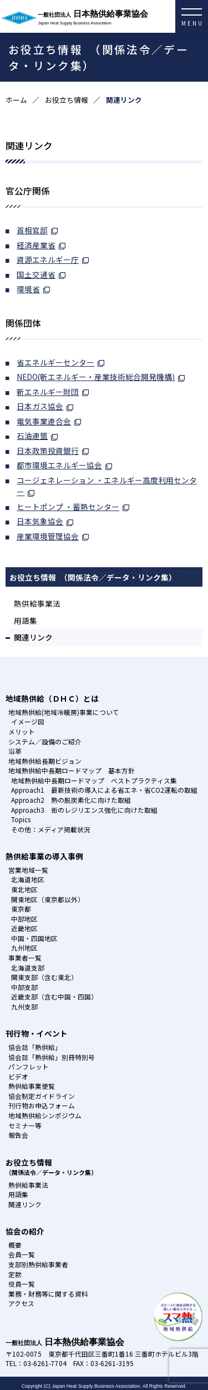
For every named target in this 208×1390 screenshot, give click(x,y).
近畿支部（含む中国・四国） (54, 996)
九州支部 (24, 1006)
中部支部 (24, 987)
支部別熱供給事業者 (38, 1264)
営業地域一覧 (28, 869)
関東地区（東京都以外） (47, 899)
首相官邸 (32, 230)
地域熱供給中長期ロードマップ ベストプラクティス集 (94, 780)
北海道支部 (27, 967)
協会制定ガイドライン (41, 1096)
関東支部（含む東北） (44, 977)
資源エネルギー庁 (48, 259)
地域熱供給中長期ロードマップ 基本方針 (71, 770)
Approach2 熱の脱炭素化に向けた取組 (71, 799)
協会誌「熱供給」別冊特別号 (51, 1057)
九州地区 (24, 947)
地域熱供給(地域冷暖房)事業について (63, 712)
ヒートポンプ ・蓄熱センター (68, 506)
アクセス (21, 1303)
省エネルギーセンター (55, 362)
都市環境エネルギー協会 (59, 465)
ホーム (16, 99)
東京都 (21, 908)
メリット (21, 731)
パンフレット (28, 1066)
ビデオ (18, 1076)
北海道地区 (27, 879)
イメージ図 (27, 721)
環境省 (28, 288)
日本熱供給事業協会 (123, 18)
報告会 (18, 1134)
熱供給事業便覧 (31, 1086)
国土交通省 (36, 274)
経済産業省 (36, 245)
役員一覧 (21, 1283)
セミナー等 (25, 1125)
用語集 (25, 620)
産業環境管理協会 (48, 536)
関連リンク (33, 637)
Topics (21, 819)
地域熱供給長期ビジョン (45, 761)
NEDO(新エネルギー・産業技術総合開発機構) (96, 376)
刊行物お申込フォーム (41, 1105)
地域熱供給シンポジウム (45, 1115)
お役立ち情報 (66, 99)
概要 (15, 1244)
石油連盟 (32, 435)
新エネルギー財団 (48, 391)
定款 (15, 1274)
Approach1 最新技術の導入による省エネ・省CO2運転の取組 (104, 789)
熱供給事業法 (37, 603)
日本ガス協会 (40, 406)
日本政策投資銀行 (48, 450)
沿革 (15, 751)
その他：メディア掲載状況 (50, 829)
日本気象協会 (40, 521)
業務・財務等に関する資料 (48, 1293)
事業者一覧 (25, 957)
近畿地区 (24, 928)
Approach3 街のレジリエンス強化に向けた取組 (84, 809)
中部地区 (24, 918)
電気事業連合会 (44, 421)
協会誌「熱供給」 (35, 1047)
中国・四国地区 (34, 938)
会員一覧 (21, 1254)
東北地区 (24, 889)
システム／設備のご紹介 (45, 741)
